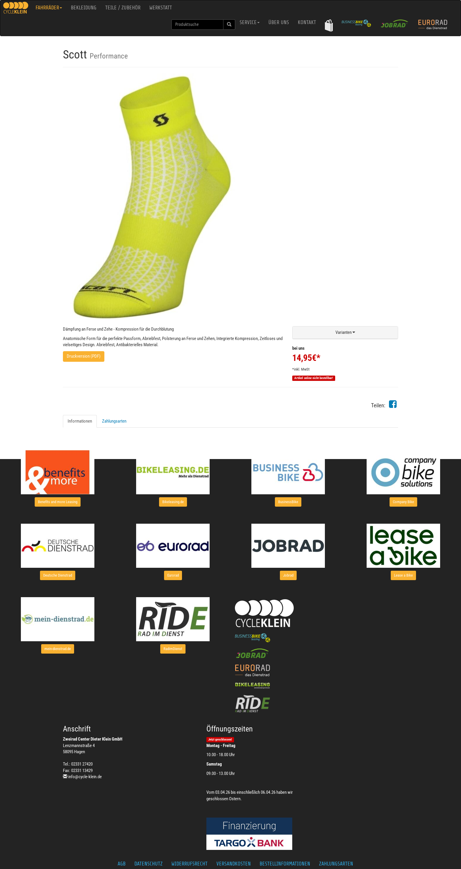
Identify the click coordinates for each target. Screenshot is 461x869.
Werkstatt (160, 8)
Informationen (80, 421)
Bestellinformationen (285, 864)
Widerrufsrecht (189, 864)
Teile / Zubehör (123, 8)
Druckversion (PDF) (84, 356)
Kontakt (307, 22)
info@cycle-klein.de (85, 776)
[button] (328, 25)
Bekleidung (83, 8)
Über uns (278, 22)
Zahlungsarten (114, 421)
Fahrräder (49, 8)
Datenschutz (148, 864)
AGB (122, 864)
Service (250, 22)
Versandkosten (233, 864)
